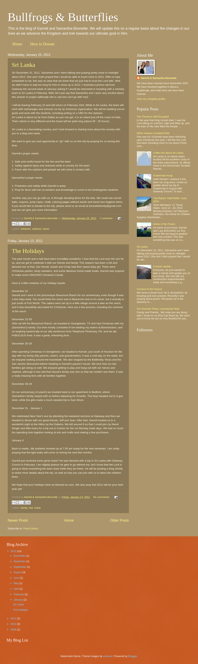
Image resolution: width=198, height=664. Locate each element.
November (20, 561)
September (20, 566)
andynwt (108, 656)
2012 (14, 551)
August (18, 572)
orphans (37, 228)
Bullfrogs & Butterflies (63, 17)
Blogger (132, 656)
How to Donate (42, 44)
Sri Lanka (23, 64)
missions (26, 228)
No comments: (101, 497)
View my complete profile (151, 98)
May (16, 583)
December (20, 555)
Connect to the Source (149, 289)
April (16, 588)
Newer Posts (18, 520)
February (19, 594)
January (18, 599)
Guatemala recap (163, 175)
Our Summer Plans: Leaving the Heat (158, 308)
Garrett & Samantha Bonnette (159, 78)
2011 (14, 618)
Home (17, 44)
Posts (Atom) (30, 528)
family (24, 507)
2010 (14, 623)
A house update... (163, 266)
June (17, 577)
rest (31, 507)
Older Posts (119, 520)
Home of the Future (164, 224)
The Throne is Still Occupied (153, 116)
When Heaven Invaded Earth (153, 133)
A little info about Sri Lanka (168, 152)
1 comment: (106, 218)
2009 (14, 629)
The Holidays (28, 251)
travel (46, 228)
